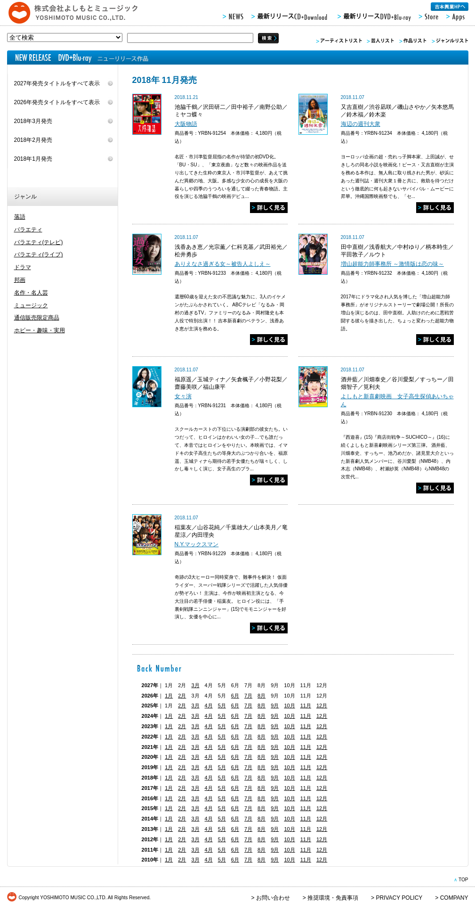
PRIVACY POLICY (399, 898)
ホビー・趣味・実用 (39, 330)
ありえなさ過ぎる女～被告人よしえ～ (223, 264)
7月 (248, 695)
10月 (289, 705)
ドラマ (22, 267)
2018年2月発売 (33, 140)
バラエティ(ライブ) (38, 254)
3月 (195, 685)
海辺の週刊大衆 (360, 124)
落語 (19, 216)
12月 (321, 705)
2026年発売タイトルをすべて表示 (57, 102)
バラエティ (28, 229)
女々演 (183, 396)
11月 (305, 705)
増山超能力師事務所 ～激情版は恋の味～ (392, 264)
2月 (182, 695)
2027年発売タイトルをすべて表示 (57, 83)
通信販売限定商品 (36, 317)
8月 (262, 695)
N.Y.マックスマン (197, 544)
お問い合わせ (273, 898)
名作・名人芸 (31, 292)
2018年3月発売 (33, 121)
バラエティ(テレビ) (38, 242)
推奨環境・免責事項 (332, 898)
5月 (222, 705)
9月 (275, 705)
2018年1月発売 (33, 159)
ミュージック (31, 305)
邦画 (19, 280)
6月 (235, 695)
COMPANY (454, 898)
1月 (169, 695)
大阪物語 (186, 124)
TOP (463, 879)
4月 (209, 705)
